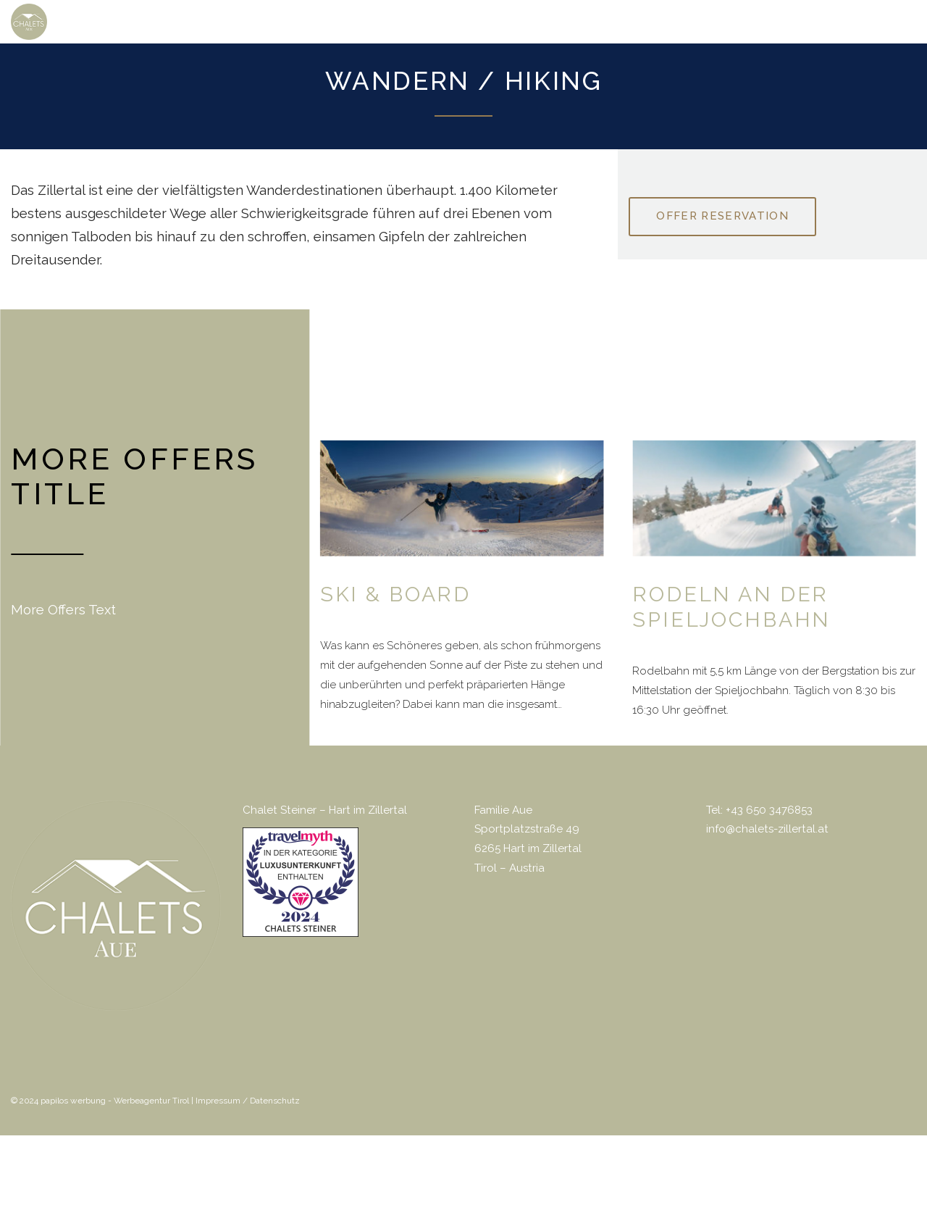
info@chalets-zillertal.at (767, 828)
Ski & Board (395, 593)
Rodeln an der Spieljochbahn (731, 606)
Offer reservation (722, 215)
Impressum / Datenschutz (248, 1101)
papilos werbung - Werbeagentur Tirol (115, 1101)
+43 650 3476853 (769, 810)
